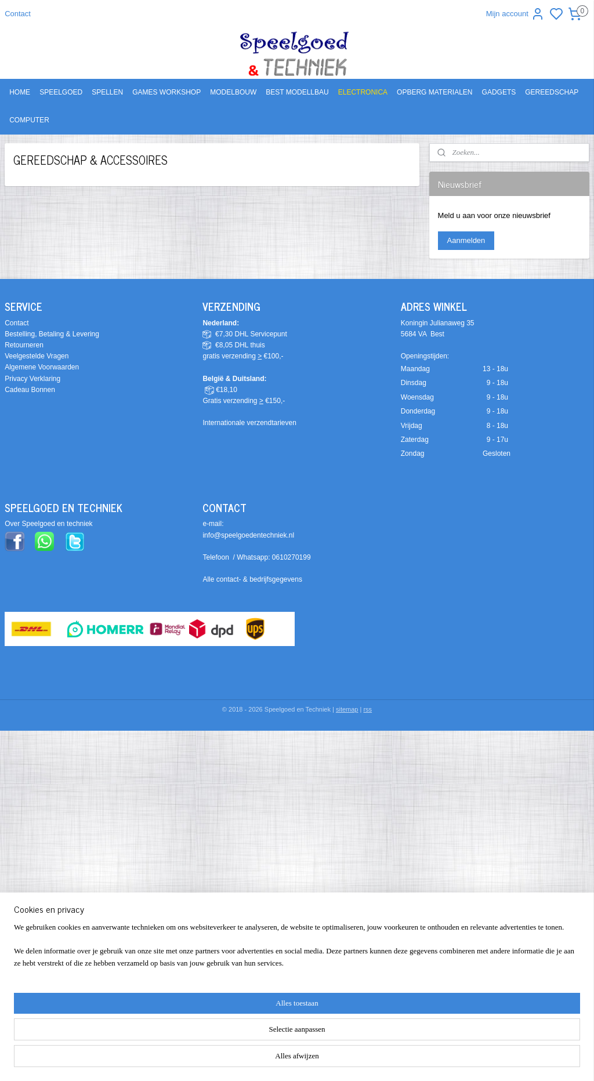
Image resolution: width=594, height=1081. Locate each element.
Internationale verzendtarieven (249, 423)
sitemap (347, 709)
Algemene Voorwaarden (42, 367)
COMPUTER (29, 120)
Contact (18, 13)
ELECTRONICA (362, 92)
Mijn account (515, 14)
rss (367, 709)
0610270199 (291, 557)
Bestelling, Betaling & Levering (52, 334)
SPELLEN (107, 92)
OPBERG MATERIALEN (434, 92)
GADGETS (499, 92)
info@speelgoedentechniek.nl (248, 535)
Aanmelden (466, 240)
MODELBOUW (233, 92)
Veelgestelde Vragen (36, 356)
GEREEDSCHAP (551, 92)
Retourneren (24, 345)
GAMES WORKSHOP (166, 92)
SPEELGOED (60, 92)
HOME (19, 92)
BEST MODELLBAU (297, 92)
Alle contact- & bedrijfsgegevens (252, 579)
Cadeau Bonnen (30, 390)
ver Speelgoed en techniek (51, 524)
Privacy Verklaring (32, 379)
